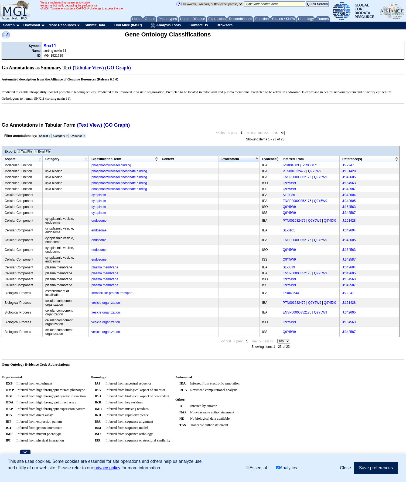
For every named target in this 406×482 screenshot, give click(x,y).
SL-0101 (289, 230)
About (6, 18)
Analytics (286, 468)
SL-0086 (289, 195)
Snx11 (49, 45)
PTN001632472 (294, 171)
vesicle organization (105, 303)
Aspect (45, 135)
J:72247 (348, 165)
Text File (25, 151)
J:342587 (349, 189)
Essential (256, 468)
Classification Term (106, 159)
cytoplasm (98, 195)
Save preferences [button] (376, 468)
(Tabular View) (88, 67)
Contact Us (198, 25)
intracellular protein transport (111, 293)
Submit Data (95, 25)
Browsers (225, 25)
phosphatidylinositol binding (111, 165)
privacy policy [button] (107, 468)
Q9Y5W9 (314, 171)
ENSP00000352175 (297, 177)
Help (15, 18)
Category (60, 135)
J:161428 (349, 171)
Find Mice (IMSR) (128, 25)
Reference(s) (352, 159)
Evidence (77, 135)
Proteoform (230, 159)
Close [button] (345, 468)
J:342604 (349, 195)
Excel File (42, 151)
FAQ (24, 18)
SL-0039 (289, 267)
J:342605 (349, 177)
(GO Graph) (118, 67)
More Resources (62, 25)
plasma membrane (104, 267)
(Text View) (89, 125)
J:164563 (349, 183)
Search (9, 25)
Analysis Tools (166, 25)
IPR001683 (291, 165)
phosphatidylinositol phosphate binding (119, 171)
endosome (99, 221)
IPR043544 (291, 293)
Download (31, 25)
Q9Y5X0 (330, 221)
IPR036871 (310, 165)
